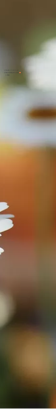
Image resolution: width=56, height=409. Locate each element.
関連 (8, 75)
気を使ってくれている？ (12, 70)
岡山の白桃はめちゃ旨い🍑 (13, 72)
